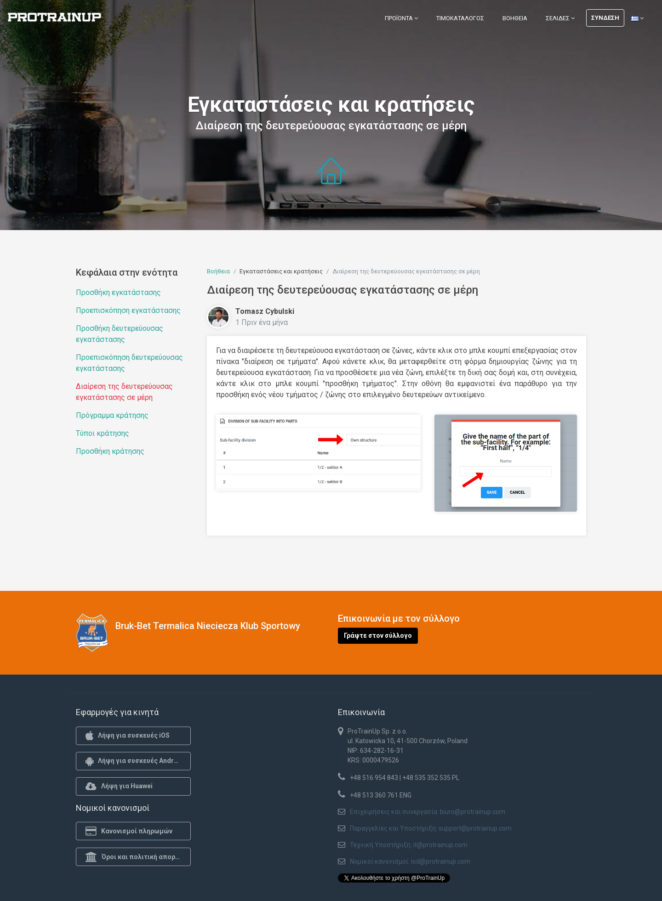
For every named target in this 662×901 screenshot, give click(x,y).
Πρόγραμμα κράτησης (112, 415)
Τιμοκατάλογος (460, 18)
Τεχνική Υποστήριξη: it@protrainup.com (409, 845)
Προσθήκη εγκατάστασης (118, 292)
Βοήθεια (514, 18)
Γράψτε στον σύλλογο (378, 635)
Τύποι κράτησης (102, 433)
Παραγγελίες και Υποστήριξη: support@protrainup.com (431, 828)
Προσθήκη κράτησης (110, 451)
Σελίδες (560, 18)
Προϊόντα (401, 18)
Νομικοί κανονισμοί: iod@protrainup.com (410, 861)
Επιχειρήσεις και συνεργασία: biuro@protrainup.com (427, 811)
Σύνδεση (605, 17)
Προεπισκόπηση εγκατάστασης (128, 310)
